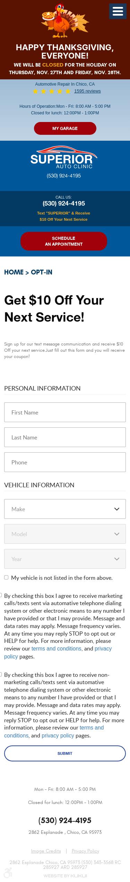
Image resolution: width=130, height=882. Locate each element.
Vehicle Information (39, 484)
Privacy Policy (85, 851)
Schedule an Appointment (64, 241)
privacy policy (58, 736)
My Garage (65, 128)
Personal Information (42, 388)
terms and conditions (56, 649)
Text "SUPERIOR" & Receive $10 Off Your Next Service (63, 216)
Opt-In (41, 272)
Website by (65, 876)
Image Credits (46, 851)
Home (14, 272)
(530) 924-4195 (64, 175)
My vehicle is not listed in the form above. (62, 577)
